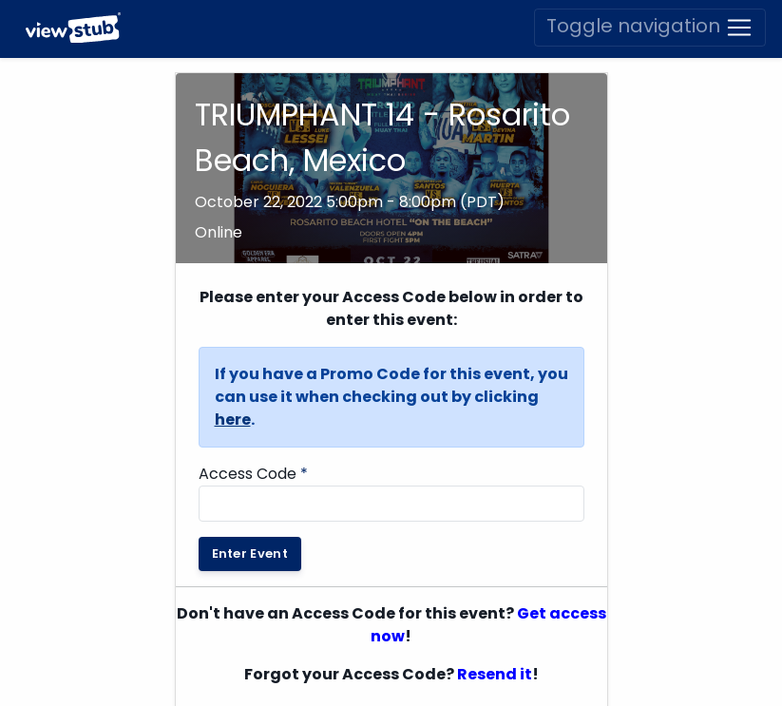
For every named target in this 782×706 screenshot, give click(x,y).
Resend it (494, 674)
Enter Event (250, 553)
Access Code (253, 474)
